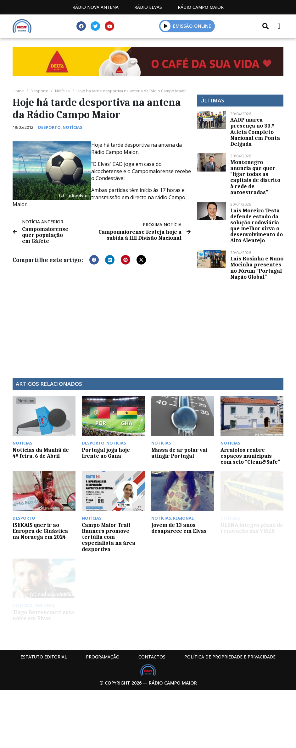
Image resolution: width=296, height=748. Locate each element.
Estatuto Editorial (43, 657)
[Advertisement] (102, 321)
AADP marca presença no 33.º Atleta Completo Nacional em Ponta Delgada (255, 132)
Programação (103, 657)
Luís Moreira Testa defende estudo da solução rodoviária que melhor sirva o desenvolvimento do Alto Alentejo (256, 225)
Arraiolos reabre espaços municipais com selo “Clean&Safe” (250, 456)
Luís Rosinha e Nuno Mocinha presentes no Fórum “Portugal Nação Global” (256, 267)
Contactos (151, 657)
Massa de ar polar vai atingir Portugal (179, 453)
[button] (165, 26)
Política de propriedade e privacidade (230, 657)
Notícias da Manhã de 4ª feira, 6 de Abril (41, 453)
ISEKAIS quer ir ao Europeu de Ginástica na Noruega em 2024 (40, 531)
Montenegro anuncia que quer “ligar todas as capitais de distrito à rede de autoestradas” (255, 177)
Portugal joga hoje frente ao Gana (106, 453)
